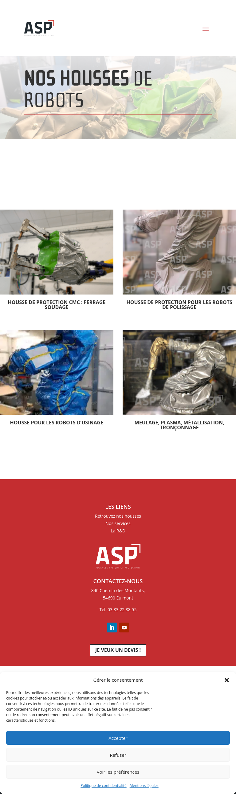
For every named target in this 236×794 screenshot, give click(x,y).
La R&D (118, 531)
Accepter (117, 738)
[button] (227, 680)
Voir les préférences (118, 772)
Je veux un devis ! (118, 650)
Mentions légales (144, 785)
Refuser (118, 755)
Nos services (117, 523)
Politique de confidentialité (103, 785)
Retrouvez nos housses (118, 516)
